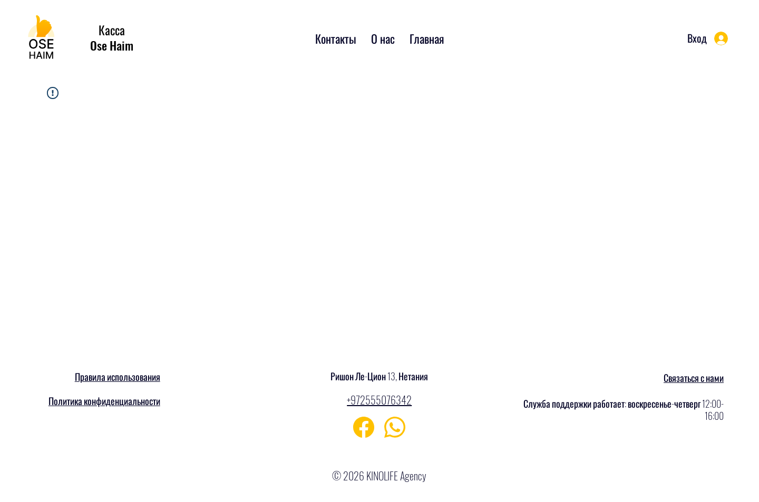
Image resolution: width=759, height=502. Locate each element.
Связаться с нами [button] (694, 378)
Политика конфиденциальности (104, 401)
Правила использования (117, 376)
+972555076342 (379, 400)
